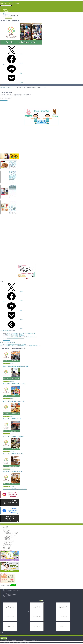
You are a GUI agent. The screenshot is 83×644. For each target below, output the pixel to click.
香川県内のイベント (9, 542)
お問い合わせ (5, 596)
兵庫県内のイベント (9, 536)
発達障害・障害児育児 (9, 541)
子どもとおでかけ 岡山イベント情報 (7, 1)
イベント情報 (5, 531)
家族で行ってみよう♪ (7, 545)
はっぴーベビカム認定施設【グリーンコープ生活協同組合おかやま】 (21, 333)
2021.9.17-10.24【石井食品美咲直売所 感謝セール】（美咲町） (13, 344)
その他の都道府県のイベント (11, 533)
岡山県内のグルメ (8, 544)
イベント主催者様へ (7, 10)
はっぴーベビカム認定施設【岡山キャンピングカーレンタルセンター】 (22, 336)
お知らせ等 (5, 528)
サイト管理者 (5, 593)
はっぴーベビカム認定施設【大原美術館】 (16, 335)
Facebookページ (6, 11)
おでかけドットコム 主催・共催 (11, 532)
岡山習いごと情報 (6, 547)
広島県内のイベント (9, 538)
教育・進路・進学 (8, 539)
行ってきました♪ (6, 548)
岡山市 (13, 342)
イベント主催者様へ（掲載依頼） (10, 594)
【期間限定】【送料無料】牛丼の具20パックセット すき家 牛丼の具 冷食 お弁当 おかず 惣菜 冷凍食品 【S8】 (12, 163)
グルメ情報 (5, 543)
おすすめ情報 (5, 526)
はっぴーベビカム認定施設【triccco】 (15, 334)
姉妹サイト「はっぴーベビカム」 (7, 87)
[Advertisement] (35, 142)
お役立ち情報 (5, 527)
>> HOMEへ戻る (3, 632)
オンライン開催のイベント (10, 534)
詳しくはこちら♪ (4, 100)
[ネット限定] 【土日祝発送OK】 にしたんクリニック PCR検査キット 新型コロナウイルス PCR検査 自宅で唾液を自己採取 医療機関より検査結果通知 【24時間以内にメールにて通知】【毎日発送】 (12, 175)
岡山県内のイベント (9, 537)
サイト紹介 (5, 9)
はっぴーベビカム (4, 330)
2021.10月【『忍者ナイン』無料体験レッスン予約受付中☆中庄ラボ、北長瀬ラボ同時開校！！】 (20, 345)
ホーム (4, 7)
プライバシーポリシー (7, 595)
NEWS (11, 590)
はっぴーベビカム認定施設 (6, 342)
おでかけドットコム (27, 640)
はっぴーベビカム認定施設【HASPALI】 (15, 338)
